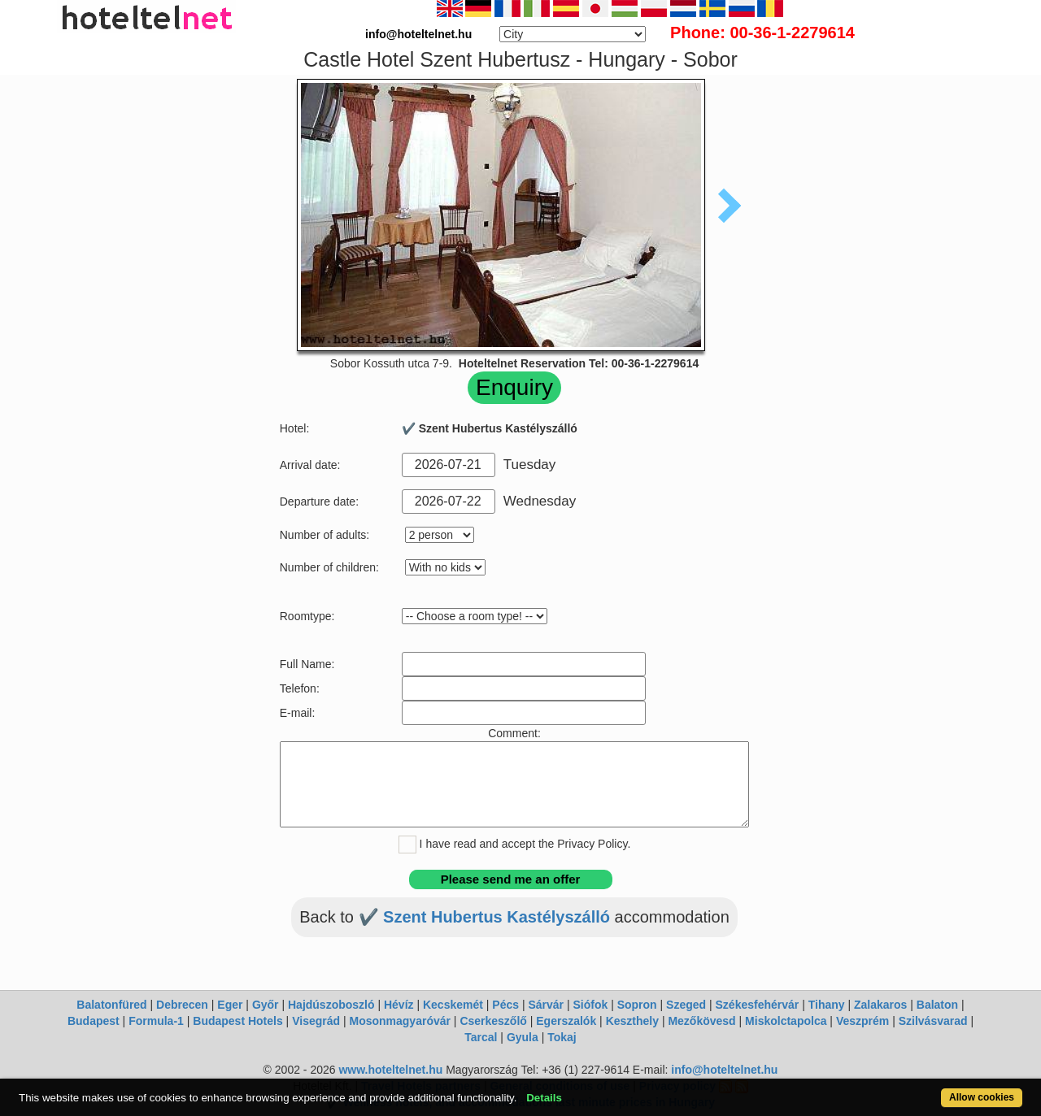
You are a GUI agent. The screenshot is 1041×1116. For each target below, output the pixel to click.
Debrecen (182, 1004)
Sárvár (546, 1004)
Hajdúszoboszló (331, 1004)
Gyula (522, 1037)
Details (544, 1098)
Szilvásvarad (933, 1020)
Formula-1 (156, 1020)
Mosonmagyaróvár (399, 1020)
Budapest (94, 1020)
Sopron (637, 1004)
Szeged (686, 1004)
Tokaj (562, 1037)
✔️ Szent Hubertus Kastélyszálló (487, 917)
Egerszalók (566, 1020)
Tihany (826, 1004)
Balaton (937, 1004)
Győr (265, 1004)
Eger (229, 1004)
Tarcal (480, 1037)
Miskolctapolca (785, 1020)
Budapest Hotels (237, 1020)
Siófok (590, 1004)
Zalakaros (880, 1004)
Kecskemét (453, 1004)
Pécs (505, 1004)
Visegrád (316, 1020)
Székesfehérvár (757, 1004)
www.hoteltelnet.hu (390, 1069)
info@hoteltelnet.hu (724, 1069)
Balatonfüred (111, 1004)
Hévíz (399, 1004)
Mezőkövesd (701, 1020)
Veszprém (862, 1020)
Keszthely (632, 1020)
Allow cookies (981, 1097)
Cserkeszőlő (493, 1020)
